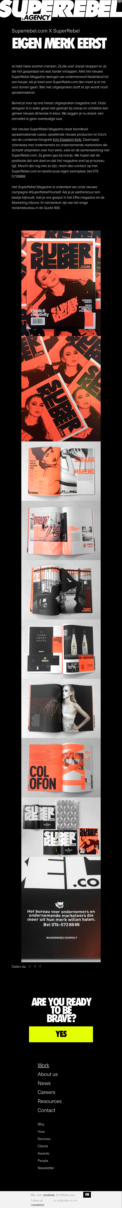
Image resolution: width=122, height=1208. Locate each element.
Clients (43, 1146)
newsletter (37, 1205)
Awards (43, 1153)
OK (87, 1194)
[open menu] (116, 22)
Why (41, 1124)
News (44, 1083)
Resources (50, 1101)
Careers (46, 1092)
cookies (49, 1194)
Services (44, 1139)
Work (43, 1065)
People (43, 1160)
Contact (46, 1110)
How (41, 1131)
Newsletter (46, 1168)
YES (61, 1034)
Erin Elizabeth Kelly (67, 139)
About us (48, 1074)
